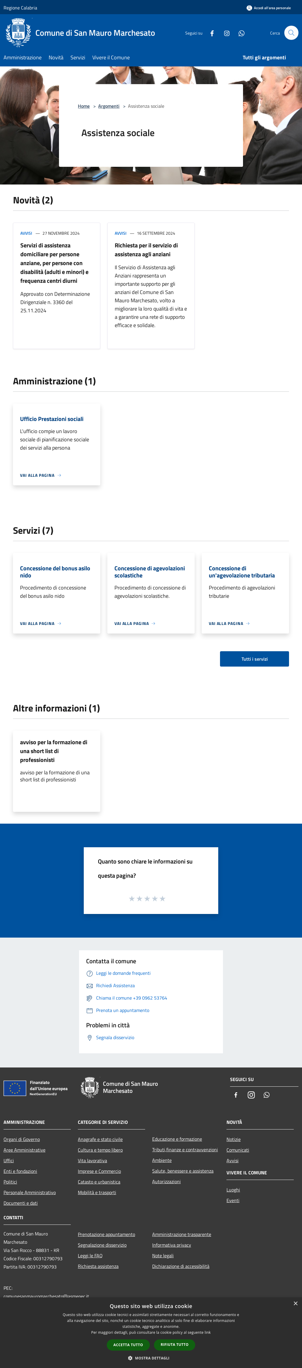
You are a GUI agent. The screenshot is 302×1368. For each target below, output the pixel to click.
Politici (10, 1181)
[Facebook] (209, 33)
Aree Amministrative (24, 1149)
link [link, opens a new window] (208, 1332)
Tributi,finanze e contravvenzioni (185, 1149)
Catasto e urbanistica (99, 1181)
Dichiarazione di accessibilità (180, 1266)
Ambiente (162, 1160)
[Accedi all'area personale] (268, 8)
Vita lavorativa (92, 1160)
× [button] (295, 1304)
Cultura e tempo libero (100, 1149)
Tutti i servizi (255, 658)
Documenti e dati (21, 1203)
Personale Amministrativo (30, 1192)
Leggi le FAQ (90, 1255)
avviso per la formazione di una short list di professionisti (53, 750)
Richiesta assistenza (98, 1266)
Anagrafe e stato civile (100, 1139)
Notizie (233, 1139)
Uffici (9, 1160)
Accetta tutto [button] (128, 1344)
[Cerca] (291, 33)
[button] (151, 1358)
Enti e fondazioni (20, 1171)
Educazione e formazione (177, 1138)
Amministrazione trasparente (181, 1234)
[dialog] (151, 1332)
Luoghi (233, 1189)
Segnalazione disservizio (102, 1244)
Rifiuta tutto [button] (175, 1344)
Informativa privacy (171, 1244)
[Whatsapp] (239, 33)
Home (84, 106)
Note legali (163, 1255)
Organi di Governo (22, 1139)
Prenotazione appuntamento (106, 1234)
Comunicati (237, 1149)
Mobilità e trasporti (97, 1192)
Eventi (232, 1200)
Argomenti (108, 106)
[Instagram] (224, 33)
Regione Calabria (20, 7)
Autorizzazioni (166, 1181)
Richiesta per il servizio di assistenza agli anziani (146, 250)
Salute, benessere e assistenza (183, 1170)
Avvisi (26, 233)
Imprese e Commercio (99, 1171)
